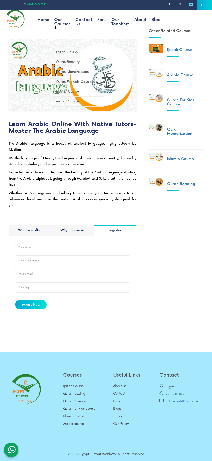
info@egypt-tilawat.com (182, 401)
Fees (101, 19)
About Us (119, 386)
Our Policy (121, 424)
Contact (119, 394)
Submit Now (30, 304)
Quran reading (181, 184)
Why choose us (72, 230)
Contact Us (83, 21)
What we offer (30, 230)
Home (43, 19)
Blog (156, 19)
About (140, 19)
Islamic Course (180, 159)
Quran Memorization (179, 131)
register (115, 230)
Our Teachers (120, 21)
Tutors (117, 416)
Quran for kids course (180, 102)
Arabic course (180, 75)
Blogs (117, 409)
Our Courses (62, 23)
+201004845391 (35, 4)
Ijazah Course (179, 50)
